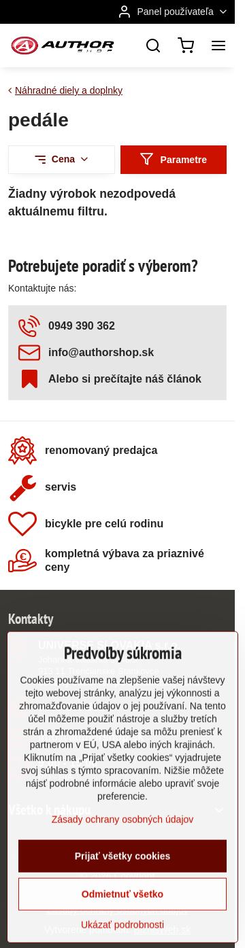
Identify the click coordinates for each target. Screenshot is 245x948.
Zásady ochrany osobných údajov (123, 870)
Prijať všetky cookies (123, 907)
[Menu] (218, 45)
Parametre (173, 159)
